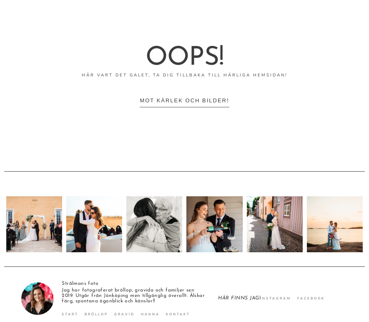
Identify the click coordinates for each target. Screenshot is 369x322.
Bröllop (96, 314)
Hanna (150, 314)
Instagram (275, 299)
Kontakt (178, 314)
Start (70, 314)
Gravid (124, 314)
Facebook (311, 299)
